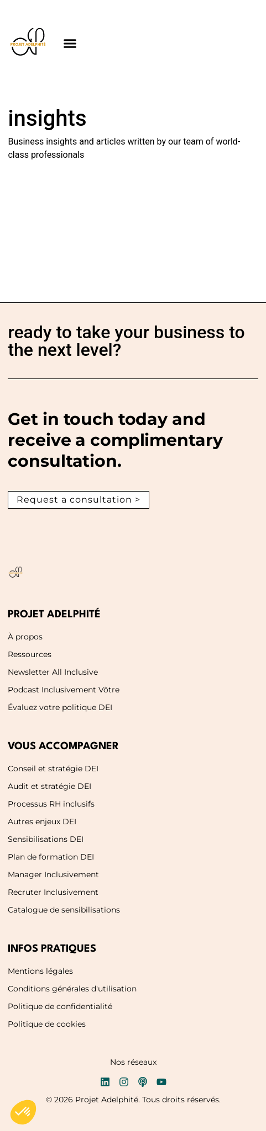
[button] (69, 43)
